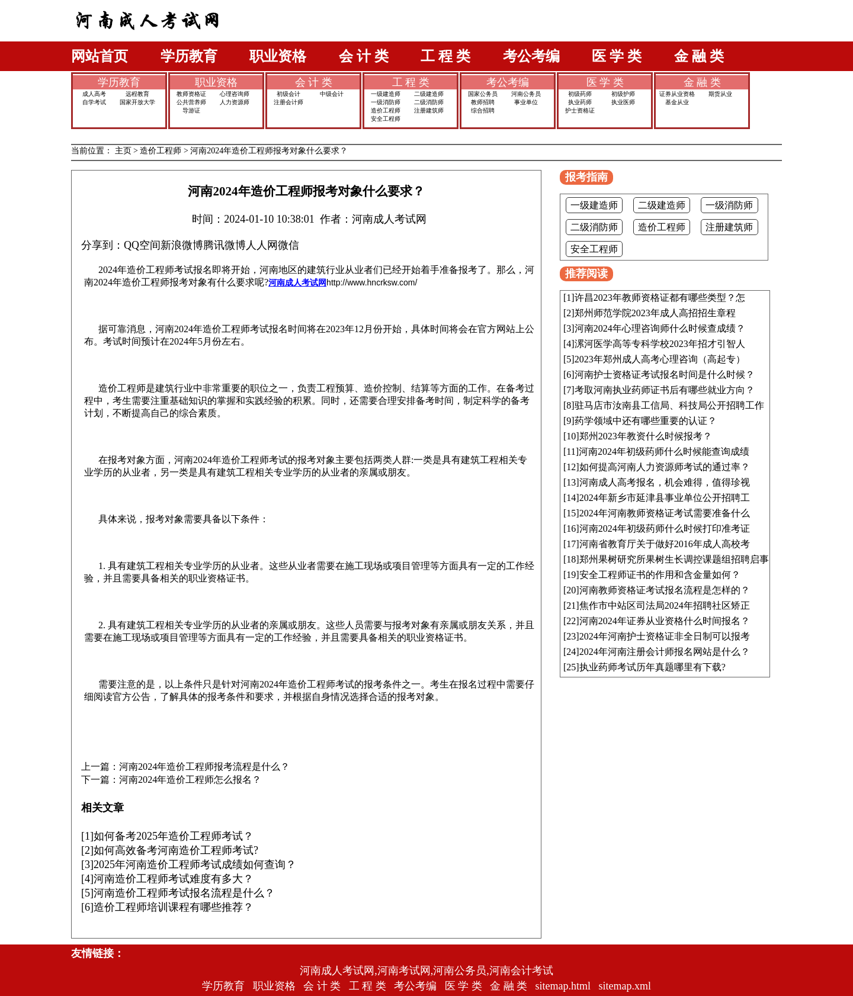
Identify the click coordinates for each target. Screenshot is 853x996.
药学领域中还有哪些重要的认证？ (646, 421)
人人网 (262, 245)
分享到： (102, 245)
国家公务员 (483, 94)
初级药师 (580, 94)
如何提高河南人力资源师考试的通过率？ (664, 467)
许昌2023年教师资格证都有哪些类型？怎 (660, 298)
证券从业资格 (677, 94)
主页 (123, 150)
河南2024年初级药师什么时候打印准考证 (664, 528)
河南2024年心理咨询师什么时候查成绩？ (660, 328)
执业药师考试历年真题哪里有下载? (652, 667)
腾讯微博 (224, 245)
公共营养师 (191, 102)
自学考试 (94, 102)
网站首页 (99, 56)
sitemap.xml (625, 986)
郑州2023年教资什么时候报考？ (645, 436)
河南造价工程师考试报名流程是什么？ (184, 893)
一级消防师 (385, 102)
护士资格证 (580, 110)
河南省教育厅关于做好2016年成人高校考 (664, 544)
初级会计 (288, 94)
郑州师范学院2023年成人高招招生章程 (655, 313)
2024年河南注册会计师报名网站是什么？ (664, 652)
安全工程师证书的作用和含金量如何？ (659, 575)
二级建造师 (429, 94)
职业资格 (277, 56)
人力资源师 (234, 102)
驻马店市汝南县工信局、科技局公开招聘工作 (669, 405)
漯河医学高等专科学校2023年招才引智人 (660, 344)
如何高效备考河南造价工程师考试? (176, 850)
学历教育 (189, 56)
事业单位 (526, 102)
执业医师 (623, 102)
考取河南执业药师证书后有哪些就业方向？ (665, 390)
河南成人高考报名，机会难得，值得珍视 (664, 482)
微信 (288, 245)
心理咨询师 (234, 94)
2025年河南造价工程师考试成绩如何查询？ (195, 864)
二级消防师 (429, 102)
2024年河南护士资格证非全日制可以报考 (664, 636)
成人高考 (94, 94)
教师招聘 (483, 102)
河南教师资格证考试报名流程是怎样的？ (664, 590)
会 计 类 (364, 56)
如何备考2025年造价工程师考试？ (174, 836)
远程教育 (137, 94)
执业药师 (580, 102)
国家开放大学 (137, 102)
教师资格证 (191, 94)
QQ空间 (142, 245)
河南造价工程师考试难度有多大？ (174, 879)
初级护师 (623, 94)
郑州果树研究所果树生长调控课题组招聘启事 (674, 559)
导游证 (191, 110)
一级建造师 (385, 94)
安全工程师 (385, 118)
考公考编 (531, 56)
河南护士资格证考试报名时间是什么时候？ (665, 375)
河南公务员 (526, 94)
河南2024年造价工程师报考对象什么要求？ (269, 150)
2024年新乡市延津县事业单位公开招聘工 (664, 498)
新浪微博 (182, 245)
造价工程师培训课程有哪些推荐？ (174, 907)
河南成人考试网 (297, 282)
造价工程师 (385, 110)
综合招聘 (483, 110)
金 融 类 (699, 56)
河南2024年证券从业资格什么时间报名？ (664, 621)
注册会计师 (288, 102)
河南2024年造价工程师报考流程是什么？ (204, 767)
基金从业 (677, 102)
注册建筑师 (429, 110)
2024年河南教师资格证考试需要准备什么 (664, 513)
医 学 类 (617, 56)
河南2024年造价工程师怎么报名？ (190, 780)
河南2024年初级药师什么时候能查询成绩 (664, 451)
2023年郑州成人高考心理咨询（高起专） (660, 359)
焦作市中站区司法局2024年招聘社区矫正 (664, 605)
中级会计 (332, 94)
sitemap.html (563, 986)
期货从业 (720, 94)
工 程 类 (445, 56)
